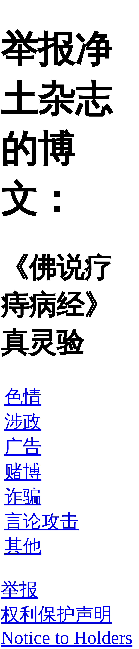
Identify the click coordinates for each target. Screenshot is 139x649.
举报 (19, 589)
